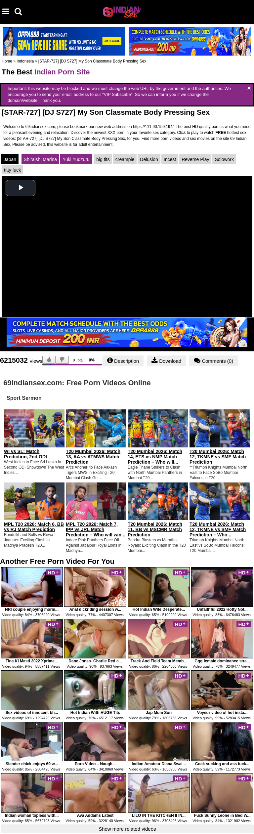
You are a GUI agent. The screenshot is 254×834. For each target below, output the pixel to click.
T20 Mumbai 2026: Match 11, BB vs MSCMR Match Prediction (155, 529)
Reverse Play (195, 159)
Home (7, 61)
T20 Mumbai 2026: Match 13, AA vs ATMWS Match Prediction (93, 457)
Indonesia (25, 61)
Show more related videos (127, 829)
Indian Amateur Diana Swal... (159, 764)
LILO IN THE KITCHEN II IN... (159, 815)
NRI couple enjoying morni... (32, 609)
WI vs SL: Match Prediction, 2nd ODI (25, 454)
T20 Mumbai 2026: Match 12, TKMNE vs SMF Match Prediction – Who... (218, 529)
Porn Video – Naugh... (95, 764)
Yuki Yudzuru (76, 159)
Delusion (149, 159)
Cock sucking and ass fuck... (222, 764)
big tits (102, 159)
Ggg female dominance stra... (222, 661)
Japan (10, 159)
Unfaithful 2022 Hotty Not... (222, 609)
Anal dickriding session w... (95, 609)
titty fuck (12, 170)
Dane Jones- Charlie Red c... (95, 661)
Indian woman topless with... (32, 815)
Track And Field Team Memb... (159, 661)
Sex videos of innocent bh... (32, 712)
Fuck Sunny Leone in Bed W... (222, 815)
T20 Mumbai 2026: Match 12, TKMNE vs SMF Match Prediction (218, 457)
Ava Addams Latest (95, 815)
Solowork (224, 159)
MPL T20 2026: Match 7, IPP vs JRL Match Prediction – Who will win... (95, 529)
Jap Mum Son (159, 712)
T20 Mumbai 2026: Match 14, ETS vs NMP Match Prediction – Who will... (155, 457)
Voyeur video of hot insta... (222, 712)
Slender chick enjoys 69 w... (32, 764)
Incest (170, 159)
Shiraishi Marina (40, 159)
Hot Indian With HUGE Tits (95, 712)
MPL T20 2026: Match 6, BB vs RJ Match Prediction (34, 526)
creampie (125, 159)
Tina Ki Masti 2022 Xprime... (32, 661)
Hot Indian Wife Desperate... (159, 609)
